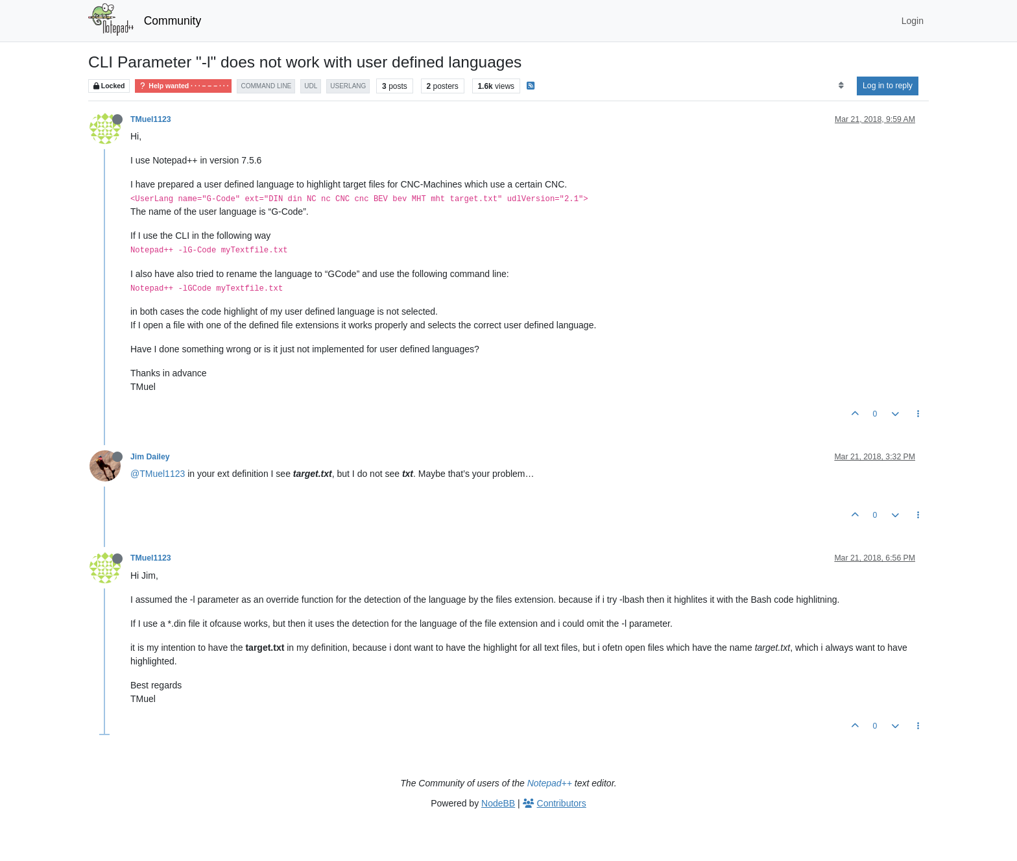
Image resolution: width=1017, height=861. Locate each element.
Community (173, 20)
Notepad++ (549, 783)
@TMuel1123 (157, 473)
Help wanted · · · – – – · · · (183, 86)
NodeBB (498, 803)
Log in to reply (888, 85)
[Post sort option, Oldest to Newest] (841, 86)
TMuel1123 (150, 119)
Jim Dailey (150, 456)
